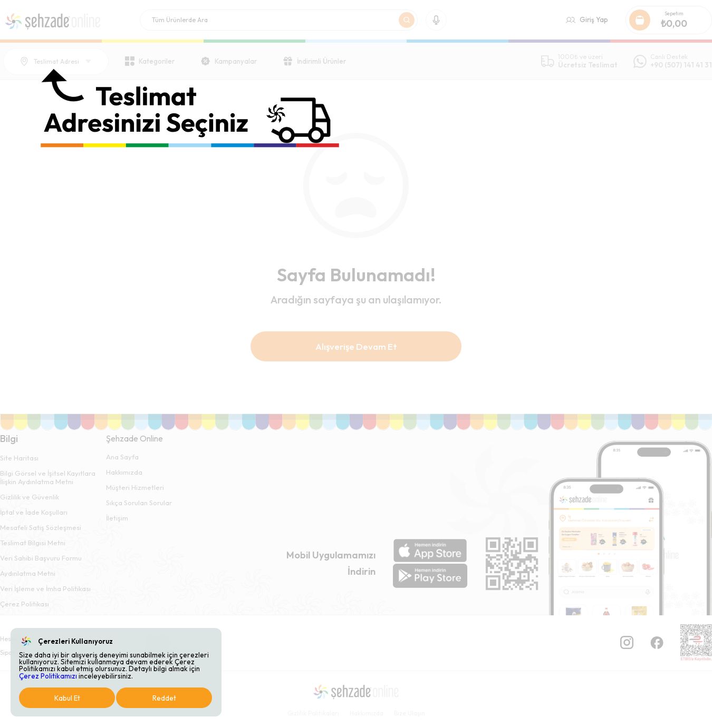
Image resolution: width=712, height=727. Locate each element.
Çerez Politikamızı (48, 676)
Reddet (164, 698)
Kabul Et (67, 698)
